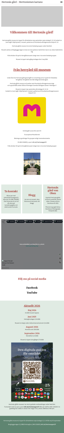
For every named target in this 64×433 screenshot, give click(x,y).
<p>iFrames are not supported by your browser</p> (32, 244)
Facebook (32, 287)
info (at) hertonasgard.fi (39, 142)
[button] (61, 2)
